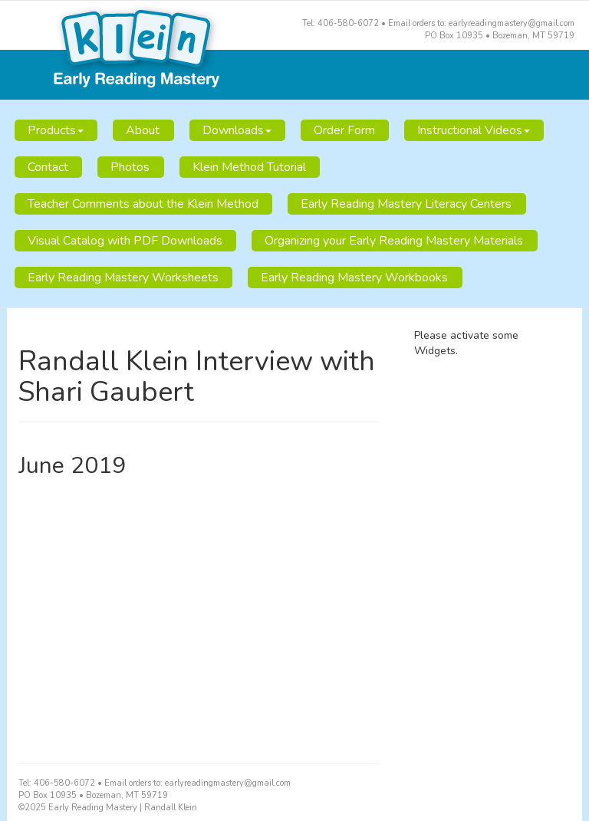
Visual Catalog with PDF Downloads (125, 240)
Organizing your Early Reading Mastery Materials (394, 240)
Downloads (236, 130)
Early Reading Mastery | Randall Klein (294, 50)
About (143, 130)
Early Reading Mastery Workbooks (354, 277)
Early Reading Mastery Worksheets (123, 277)
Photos (130, 167)
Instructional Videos (473, 130)
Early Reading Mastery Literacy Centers (406, 203)
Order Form (344, 130)
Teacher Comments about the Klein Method (143, 203)
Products (56, 130)
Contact (48, 167)
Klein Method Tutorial (249, 167)
